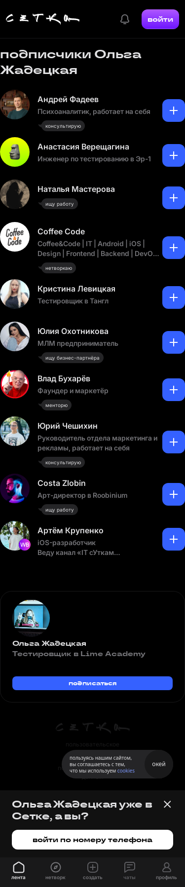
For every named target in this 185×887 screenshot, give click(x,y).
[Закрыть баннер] (167, 804)
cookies (126, 770)
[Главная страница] (43, 19)
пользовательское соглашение (92, 748)
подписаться (93, 683)
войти (160, 19)
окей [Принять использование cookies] (158, 764)
